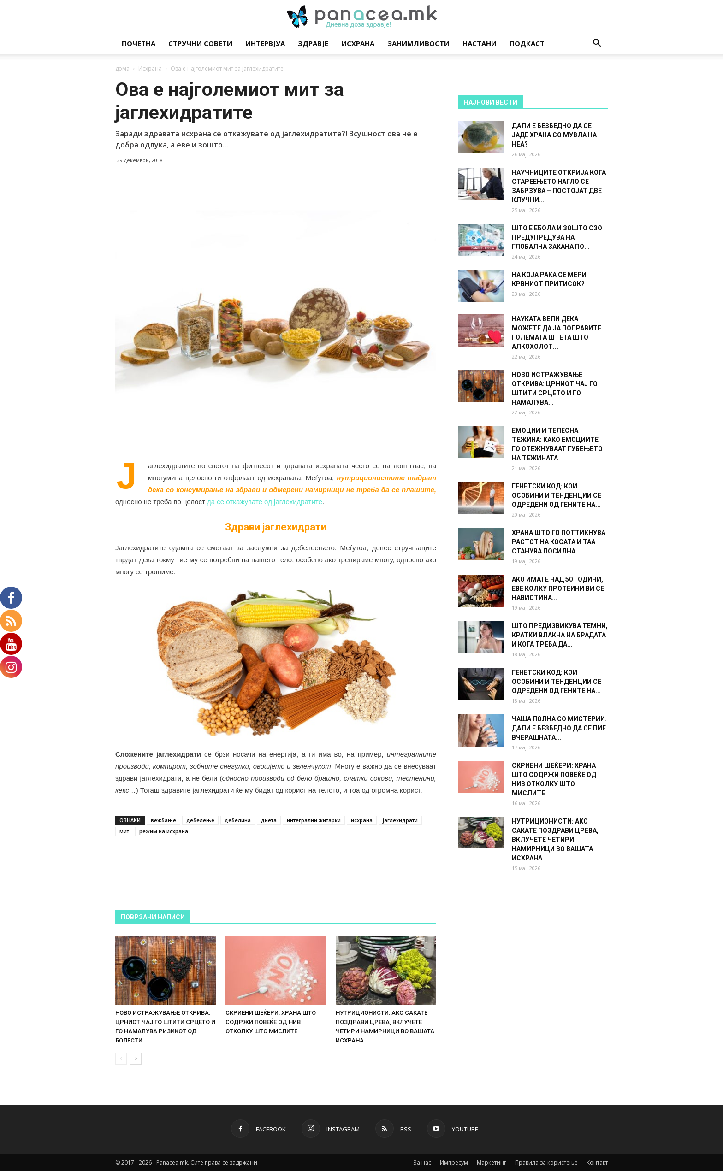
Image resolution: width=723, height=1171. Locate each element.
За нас (422, 1162)
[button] (597, 44)
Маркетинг (491, 1162)
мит (124, 831)
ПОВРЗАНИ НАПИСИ (153, 917)
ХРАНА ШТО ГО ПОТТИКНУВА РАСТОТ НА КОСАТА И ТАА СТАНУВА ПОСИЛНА (558, 542)
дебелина (238, 820)
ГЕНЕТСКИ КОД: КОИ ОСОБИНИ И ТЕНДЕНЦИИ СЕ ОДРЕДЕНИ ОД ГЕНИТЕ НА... (556, 495)
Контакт (597, 1162)
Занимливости (418, 43)
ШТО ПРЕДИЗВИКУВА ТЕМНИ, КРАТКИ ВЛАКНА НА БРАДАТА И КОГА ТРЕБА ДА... (560, 635)
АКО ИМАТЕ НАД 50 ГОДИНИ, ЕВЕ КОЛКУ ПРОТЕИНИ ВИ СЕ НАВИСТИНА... (558, 588)
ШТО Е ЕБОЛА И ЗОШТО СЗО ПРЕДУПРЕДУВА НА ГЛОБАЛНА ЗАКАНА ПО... (557, 237)
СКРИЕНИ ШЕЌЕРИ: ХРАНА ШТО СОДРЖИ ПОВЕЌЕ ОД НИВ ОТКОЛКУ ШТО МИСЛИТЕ (270, 1022)
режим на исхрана (163, 831)
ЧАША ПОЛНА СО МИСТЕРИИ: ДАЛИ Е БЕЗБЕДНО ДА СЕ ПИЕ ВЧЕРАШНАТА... (559, 728)
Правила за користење (546, 1162)
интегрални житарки (314, 820)
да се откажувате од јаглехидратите (264, 502)
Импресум (454, 1162)
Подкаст (527, 43)
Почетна (138, 43)
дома (122, 68)
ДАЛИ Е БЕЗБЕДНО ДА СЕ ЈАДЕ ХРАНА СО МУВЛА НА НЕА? (554, 135)
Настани (479, 43)
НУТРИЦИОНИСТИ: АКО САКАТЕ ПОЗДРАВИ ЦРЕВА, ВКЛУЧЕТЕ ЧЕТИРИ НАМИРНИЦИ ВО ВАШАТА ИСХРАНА (555, 840)
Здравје (313, 43)
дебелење (200, 820)
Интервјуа (265, 43)
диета (269, 820)
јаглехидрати (400, 820)
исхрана (362, 820)
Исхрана (357, 43)
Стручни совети (200, 43)
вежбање (163, 820)
